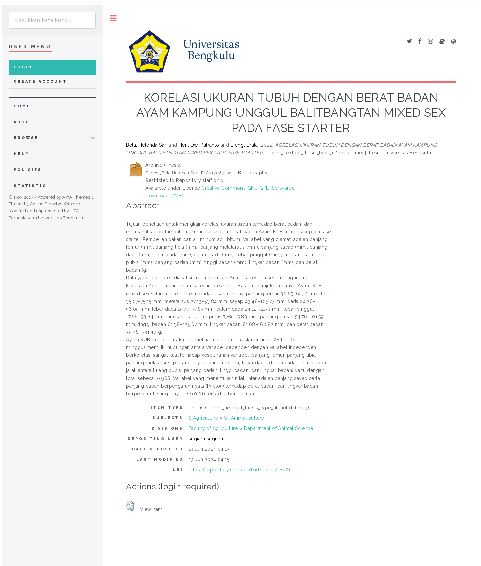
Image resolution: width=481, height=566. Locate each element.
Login (23, 67)
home (22, 106)
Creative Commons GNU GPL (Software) (247, 188)
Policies (28, 170)
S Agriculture (203, 418)
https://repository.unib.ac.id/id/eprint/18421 (240, 470)
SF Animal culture (244, 418)
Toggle (113, 18)
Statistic (30, 186)
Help (21, 154)
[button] (130, 506)
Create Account (40, 81)
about (24, 122)
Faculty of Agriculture (213, 428)
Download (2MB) (164, 195)
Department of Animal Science (278, 428)
